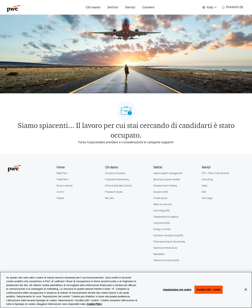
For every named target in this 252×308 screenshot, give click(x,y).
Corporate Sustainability (117, 179)
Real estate (158, 254)
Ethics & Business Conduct (118, 185)
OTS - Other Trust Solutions (215, 173)
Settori (112, 7)
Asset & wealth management (167, 173)
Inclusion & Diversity (115, 173)
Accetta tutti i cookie (209, 289)
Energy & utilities (161, 229)
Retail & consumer (162, 204)
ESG (204, 191)
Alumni (60, 191)
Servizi (130, 7)
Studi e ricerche (64, 185)
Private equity (160, 198)
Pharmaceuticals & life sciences (169, 241)
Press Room (63, 179)
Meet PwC (62, 173)
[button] (209, 7)
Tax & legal (207, 198)
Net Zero (109, 198)
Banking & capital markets (166, 179)
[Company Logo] (26, 7)
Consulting (207, 179)
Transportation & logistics (166, 216)
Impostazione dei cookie (177, 289)
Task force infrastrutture (165, 247)
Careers (148, 7)
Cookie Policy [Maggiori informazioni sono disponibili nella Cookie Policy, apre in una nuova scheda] (94, 303)
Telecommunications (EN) (166, 260)
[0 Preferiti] (232, 7)
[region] (126, 290)
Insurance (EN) (160, 191)
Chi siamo (93, 7)
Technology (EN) (161, 210)
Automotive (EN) (161, 222)
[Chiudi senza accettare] (246, 289)
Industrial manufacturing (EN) (168, 235)
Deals (204, 185)
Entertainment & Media (165, 185)
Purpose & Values (113, 191)
